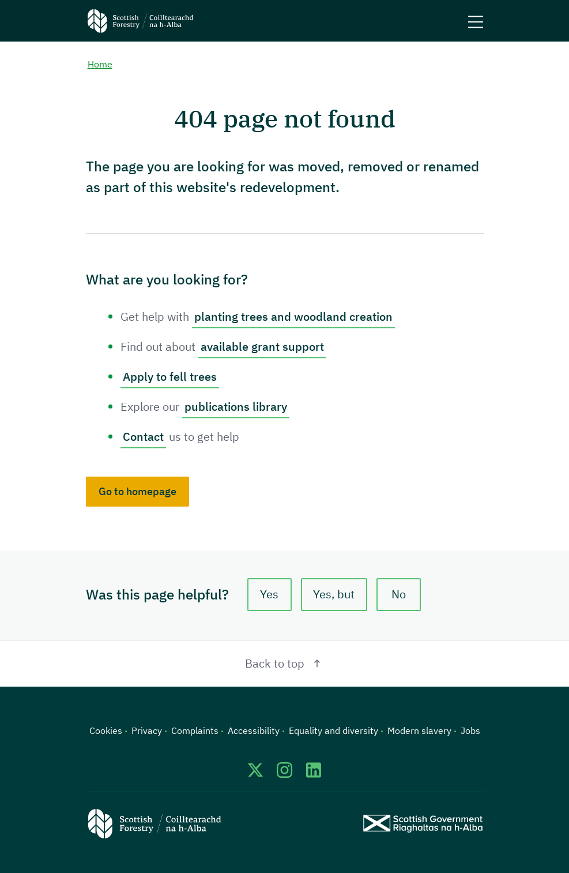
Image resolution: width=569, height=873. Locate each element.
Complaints (194, 730)
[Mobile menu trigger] (476, 21)
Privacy (146, 730)
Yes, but (334, 594)
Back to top (284, 663)
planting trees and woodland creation (293, 316)
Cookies (105, 730)
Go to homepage (137, 491)
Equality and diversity (333, 730)
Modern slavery (419, 730)
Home (100, 64)
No (398, 594)
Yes (269, 594)
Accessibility (254, 730)
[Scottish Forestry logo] (140, 21)
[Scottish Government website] (423, 823)
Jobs (470, 730)
